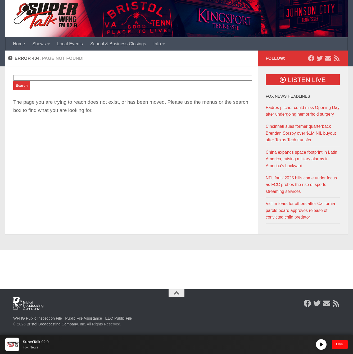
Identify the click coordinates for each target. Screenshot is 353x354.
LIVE (339, 344)
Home (19, 43)
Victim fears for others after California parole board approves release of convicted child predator (300, 210)
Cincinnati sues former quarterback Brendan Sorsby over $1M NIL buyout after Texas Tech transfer (301, 133)
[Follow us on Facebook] (311, 58)
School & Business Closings (118, 43)
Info (157, 43)
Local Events (70, 43)
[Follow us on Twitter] (319, 58)
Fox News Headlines (288, 96)
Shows (39, 43)
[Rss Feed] (336, 58)
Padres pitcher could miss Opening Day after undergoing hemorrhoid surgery (303, 110)
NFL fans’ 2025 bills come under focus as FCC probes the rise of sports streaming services (301, 185)
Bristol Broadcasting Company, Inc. (56, 324)
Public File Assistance (83, 318)
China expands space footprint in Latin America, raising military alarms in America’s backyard (301, 159)
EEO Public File (118, 318)
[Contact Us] (328, 58)
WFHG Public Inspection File (37, 318)
